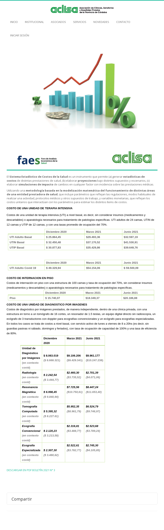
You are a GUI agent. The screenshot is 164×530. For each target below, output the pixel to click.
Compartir (22, 498)
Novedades (101, 20)
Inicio (14, 20)
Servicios (79, 20)
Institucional (34, 20)
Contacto (123, 20)
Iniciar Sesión (19, 33)
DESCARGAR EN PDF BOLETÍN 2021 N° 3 (31, 470)
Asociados (58, 20)
